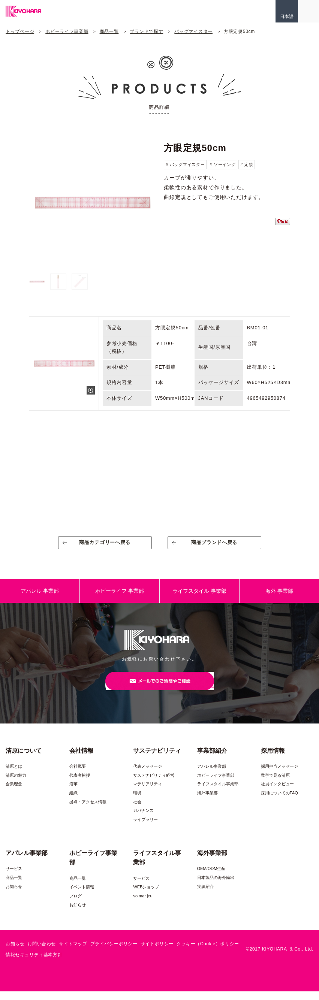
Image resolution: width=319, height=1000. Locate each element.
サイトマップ (73, 952)
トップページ (20, 31)
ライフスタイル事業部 (217, 793)
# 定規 (246, 164)
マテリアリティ (147, 793)
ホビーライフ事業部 (66, 31)
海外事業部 (207, 802)
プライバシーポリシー (114, 952)
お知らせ (14, 895)
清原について (24, 759)
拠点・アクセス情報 (87, 811)
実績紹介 (205, 895)
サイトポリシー (157, 952)
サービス (14, 877)
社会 (137, 811)
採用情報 (273, 759)
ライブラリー (145, 828)
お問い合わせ (41, 952)
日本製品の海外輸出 (215, 886)
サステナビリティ (157, 759)
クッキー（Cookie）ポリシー (208, 952)
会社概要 (77, 775)
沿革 (73, 793)
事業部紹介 (212, 759)
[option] (92, 203)
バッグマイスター (193, 31)
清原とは (14, 775)
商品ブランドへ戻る (214, 545)
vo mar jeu (142, 905)
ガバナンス (143, 819)
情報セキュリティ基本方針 (34, 963)
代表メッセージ (147, 775)
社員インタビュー (277, 793)
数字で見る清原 (275, 784)
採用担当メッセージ (279, 775)
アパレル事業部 (211, 775)
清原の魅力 (16, 784)
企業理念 (14, 793)
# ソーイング (222, 164)
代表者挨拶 (79, 784)
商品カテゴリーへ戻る (105, 545)
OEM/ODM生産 (211, 877)
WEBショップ (146, 896)
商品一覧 (109, 31)
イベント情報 (81, 896)
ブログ (75, 905)
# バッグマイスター (185, 164)
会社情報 (81, 759)
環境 (137, 802)
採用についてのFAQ (279, 802)
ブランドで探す (146, 31)
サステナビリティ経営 (153, 784)
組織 (73, 802)
